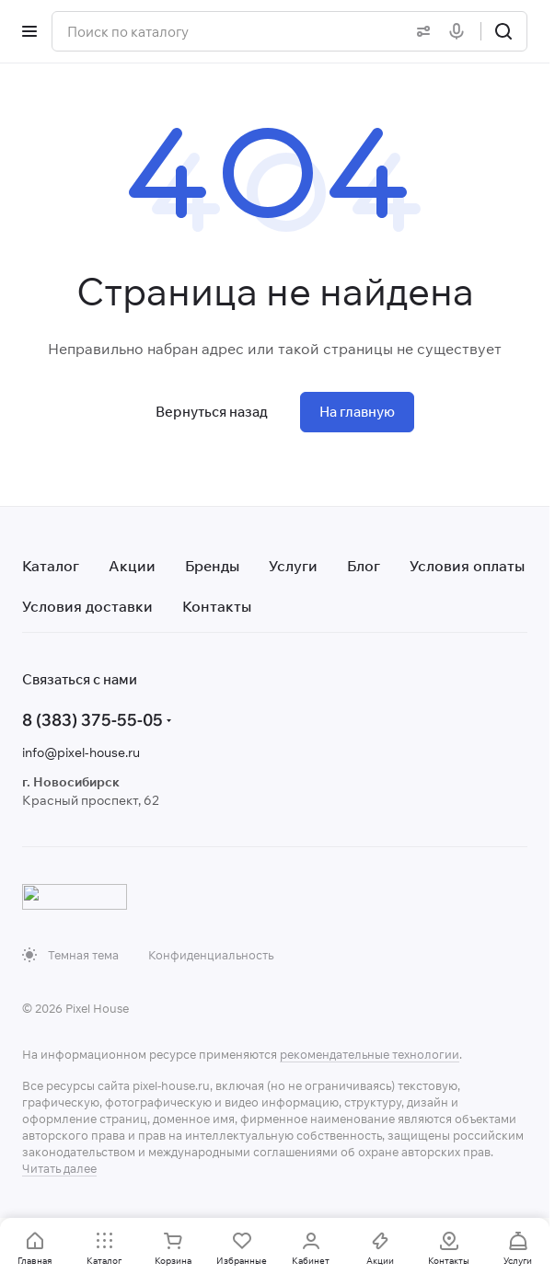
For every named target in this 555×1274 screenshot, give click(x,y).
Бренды (212, 566)
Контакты (216, 606)
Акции (132, 566)
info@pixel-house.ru (81, 752)
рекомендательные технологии (369, 1054)
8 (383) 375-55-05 (92, 719)
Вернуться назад (212, 411)
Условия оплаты (467, 566)
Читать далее (59, 1168)
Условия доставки (87, 606)
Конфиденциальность (210, 954)
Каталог (50, 566)
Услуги (293, 566)
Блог (363, 566)
